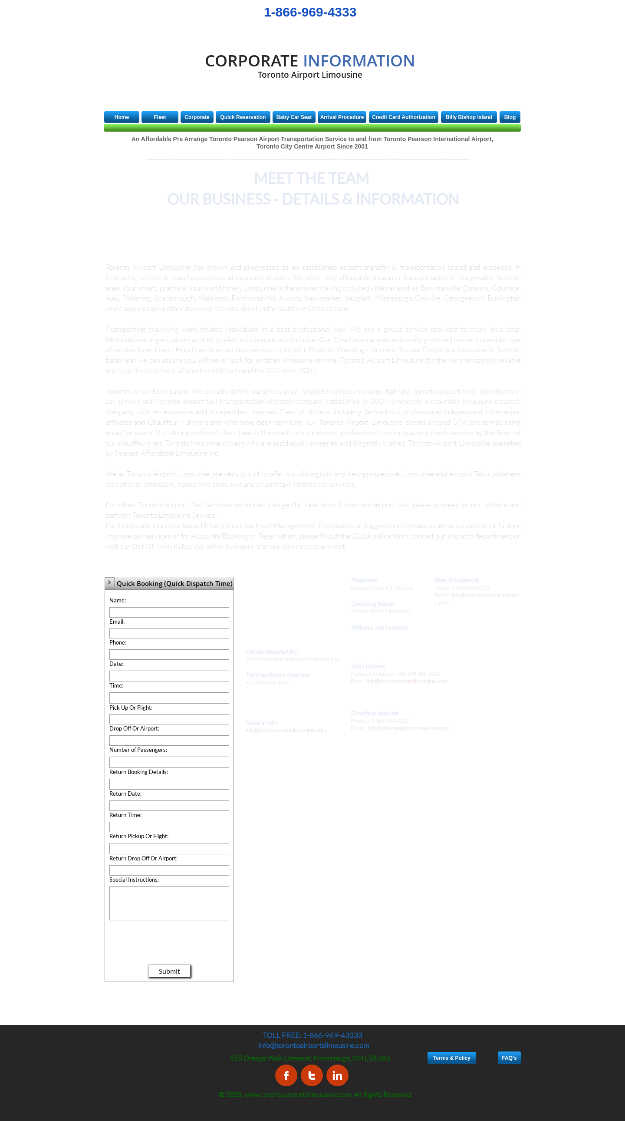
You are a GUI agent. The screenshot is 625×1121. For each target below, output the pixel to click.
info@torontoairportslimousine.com (407, 681)
